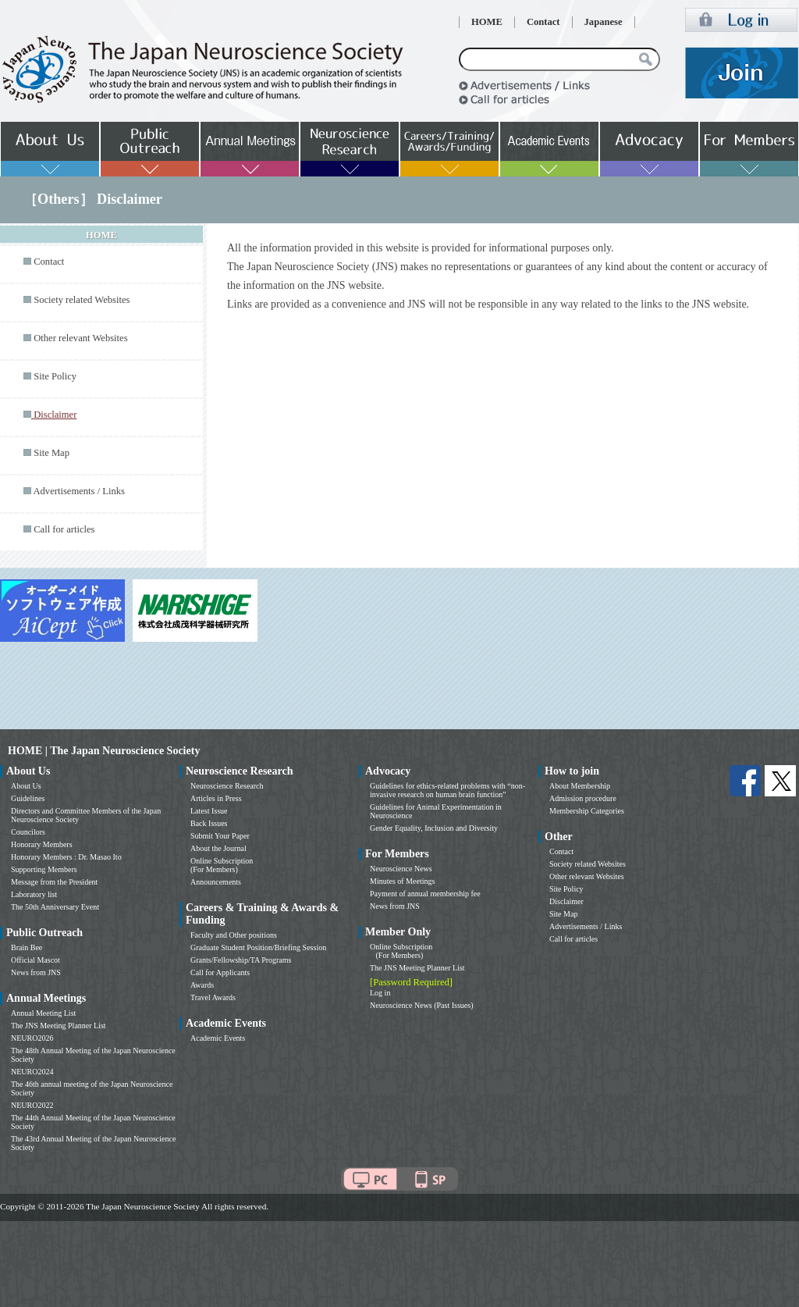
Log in (380, 992)
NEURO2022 (32, 1105)
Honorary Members (42, 844)
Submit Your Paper (220, 836)
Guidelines (27, 798)
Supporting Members (44, 869)
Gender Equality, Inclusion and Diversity (434, 828)
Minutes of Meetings (402, 881)
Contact (543, 21)
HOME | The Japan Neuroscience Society (104, 751)
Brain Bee (26, 947)
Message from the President (54, 882)
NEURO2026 (32, 1038)
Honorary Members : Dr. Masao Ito (66, 857)
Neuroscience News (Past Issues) (421, 1005)
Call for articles (64, 529)
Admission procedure (582, 798)
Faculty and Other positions (233, 935)
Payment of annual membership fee (425, 893)
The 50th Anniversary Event (55, 907)
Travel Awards (213, 997)
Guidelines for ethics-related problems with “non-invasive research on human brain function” (447, 790)
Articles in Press (216, 798)
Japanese (603, 21)
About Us (26, 786)
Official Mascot (35, 960)
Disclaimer (566, 901)
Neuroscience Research (227, 786)
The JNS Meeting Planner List (58, 1025)
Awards (202, 985)
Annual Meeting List (43, 1013)
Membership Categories (586, 811)
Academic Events (217, 1038)
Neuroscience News (401, 868)
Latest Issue (209, 811)
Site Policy (55, 376)
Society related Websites (82, 299)
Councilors (28, 832)
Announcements (215, 882)
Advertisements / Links (79, 491)
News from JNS (36, 972)
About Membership (579, 786)
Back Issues (209, 823)
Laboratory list (34, 894)
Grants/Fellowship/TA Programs (240, 960)
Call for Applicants (220, 972)
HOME (486, 21)
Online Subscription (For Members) (221, 865)
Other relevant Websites (80, 338)
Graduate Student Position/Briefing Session (258, 947)
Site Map (51, 452)
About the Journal (218, 848)
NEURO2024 (32, 1071)
